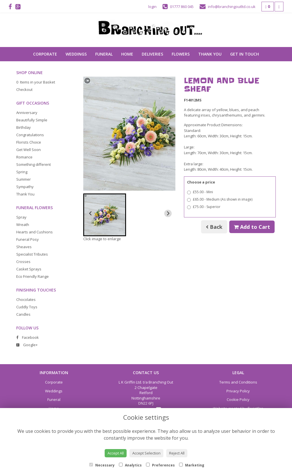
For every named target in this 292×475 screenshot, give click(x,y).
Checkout (24, 89)
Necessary (102, 465)
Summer (23, 179)
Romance (24, 157)
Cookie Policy (238, 399)
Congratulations (30, 134)
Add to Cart (252, 226)
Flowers (181, 54)
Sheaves (24, 246)
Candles (23, 314)
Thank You (210, 54)
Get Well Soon (28, 149)
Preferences (160, 465)
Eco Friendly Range (32, 276)
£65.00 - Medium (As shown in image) (219, 199)
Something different (33, 164)
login (152, 6)
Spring (21, 171)
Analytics (130, 465)
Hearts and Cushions (34, 232)
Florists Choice (28, 142)
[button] (104, 214)
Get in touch (244, 54)
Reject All (176, 453)
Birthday (23, 127)
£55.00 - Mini (200, 191)
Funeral (104, 54)
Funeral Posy (27, 239)
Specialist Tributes (32, 254)
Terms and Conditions (238, 382)
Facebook (27, 337)
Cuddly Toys (26, 306)
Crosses (23, 261)
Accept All (116, 453)
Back (214, 226)
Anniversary (26, 112)
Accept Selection (146, 453)
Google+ (27, 344)
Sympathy (25, 186)
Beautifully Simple (31, 120)
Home (127, 54)
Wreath (22, 224)
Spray (21, 217)
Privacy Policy (238, 391)
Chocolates (26, 299)
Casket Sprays (28, 269)
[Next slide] (168, 213)
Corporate (45, 54)
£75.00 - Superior (203, 206)
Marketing (191, 465)
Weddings (76, 54)
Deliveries (152, 54)
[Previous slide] (90, 213)
